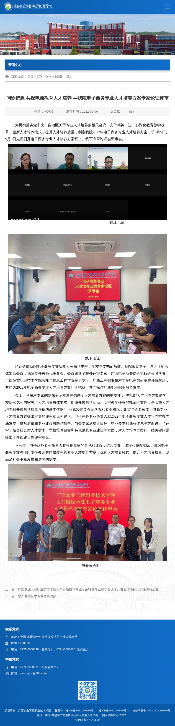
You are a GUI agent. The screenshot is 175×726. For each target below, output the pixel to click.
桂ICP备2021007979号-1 (81, 710)
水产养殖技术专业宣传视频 (37, 596)
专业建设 (57, 76)
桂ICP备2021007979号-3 (114, 710)
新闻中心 (42, 76)
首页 (30, 76)
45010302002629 (158, 710)
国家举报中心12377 (115, 715)
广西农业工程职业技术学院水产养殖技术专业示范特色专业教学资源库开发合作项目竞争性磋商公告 (88, 589)
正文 (69, 76)
